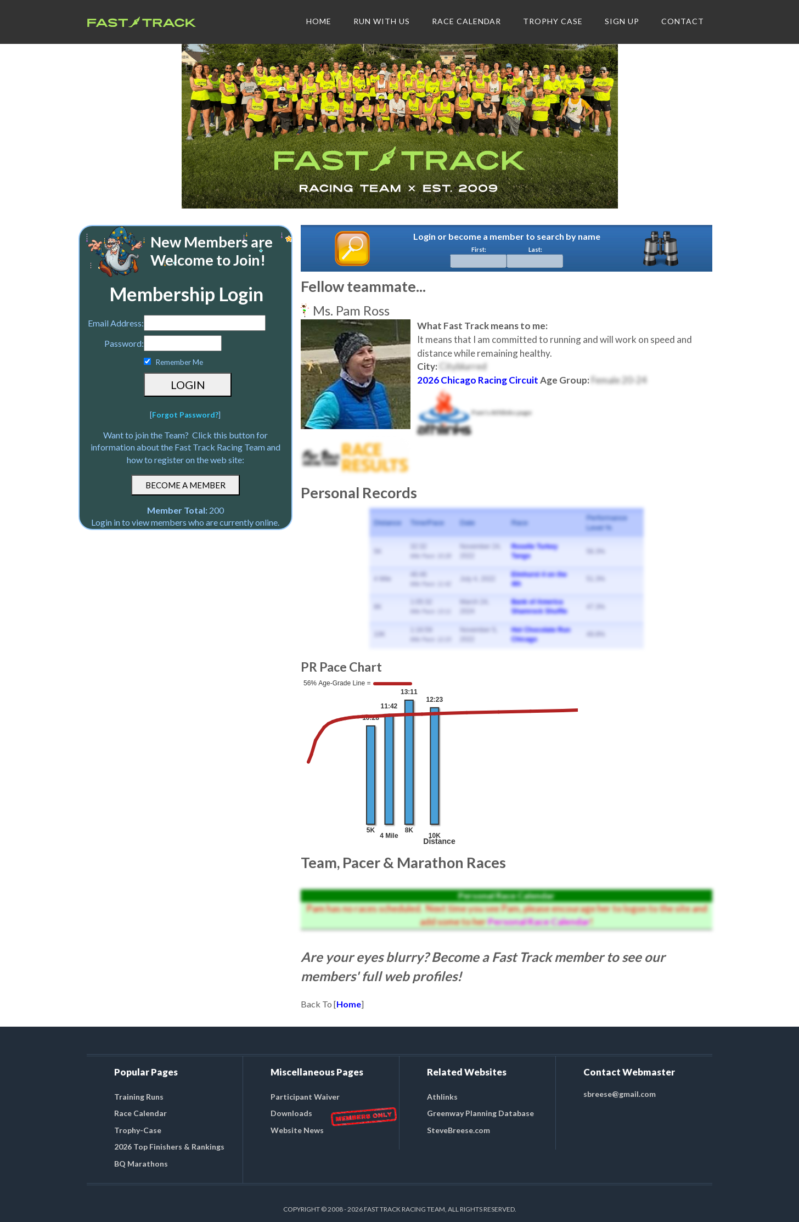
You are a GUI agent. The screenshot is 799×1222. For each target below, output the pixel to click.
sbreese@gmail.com (619, 1094)
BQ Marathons (141, 1163)
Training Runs (139, 1096)
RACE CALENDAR (467, 21)
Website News (297, 1130)
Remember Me (179, 362)
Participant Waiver (305, 1096)
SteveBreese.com (458, 1130)
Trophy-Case (137, 1130)
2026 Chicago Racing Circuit (477, 380)
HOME (318, 21)
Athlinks (442, 1096)
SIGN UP (622, 21)
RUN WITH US (381, 21)
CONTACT (682, 21)
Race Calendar (140, 1113)
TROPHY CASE (553, 21)
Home (348, 1004)
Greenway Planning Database (480, 1113)
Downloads (291, 1113)
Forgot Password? (185, 414)
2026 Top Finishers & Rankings (169, 1146)
